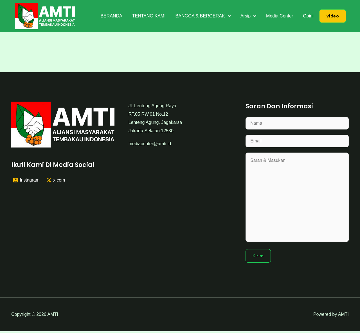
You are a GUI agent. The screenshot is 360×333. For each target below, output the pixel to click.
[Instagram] (26, 180)
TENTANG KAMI (149, 16)
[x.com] (56, 180)
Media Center (279, 16)
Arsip (248, 16)
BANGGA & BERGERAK (203, 16)
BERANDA (111, 16)
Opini (308, 16)
